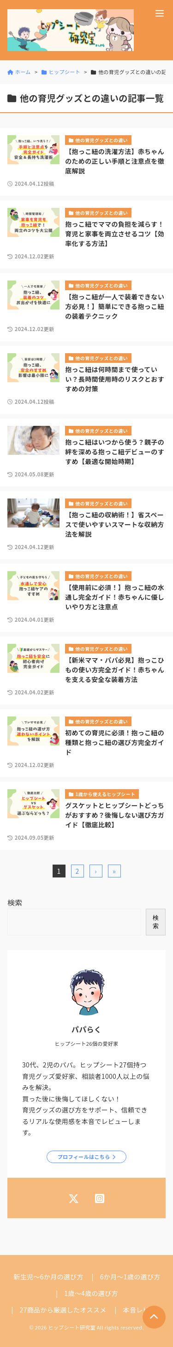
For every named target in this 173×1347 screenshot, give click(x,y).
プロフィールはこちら (84, 1156)
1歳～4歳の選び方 (91, 1293)
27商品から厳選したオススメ (63, 1309)
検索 (15, 902)
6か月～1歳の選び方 (130, 1276)
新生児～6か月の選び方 (48, 1276)
